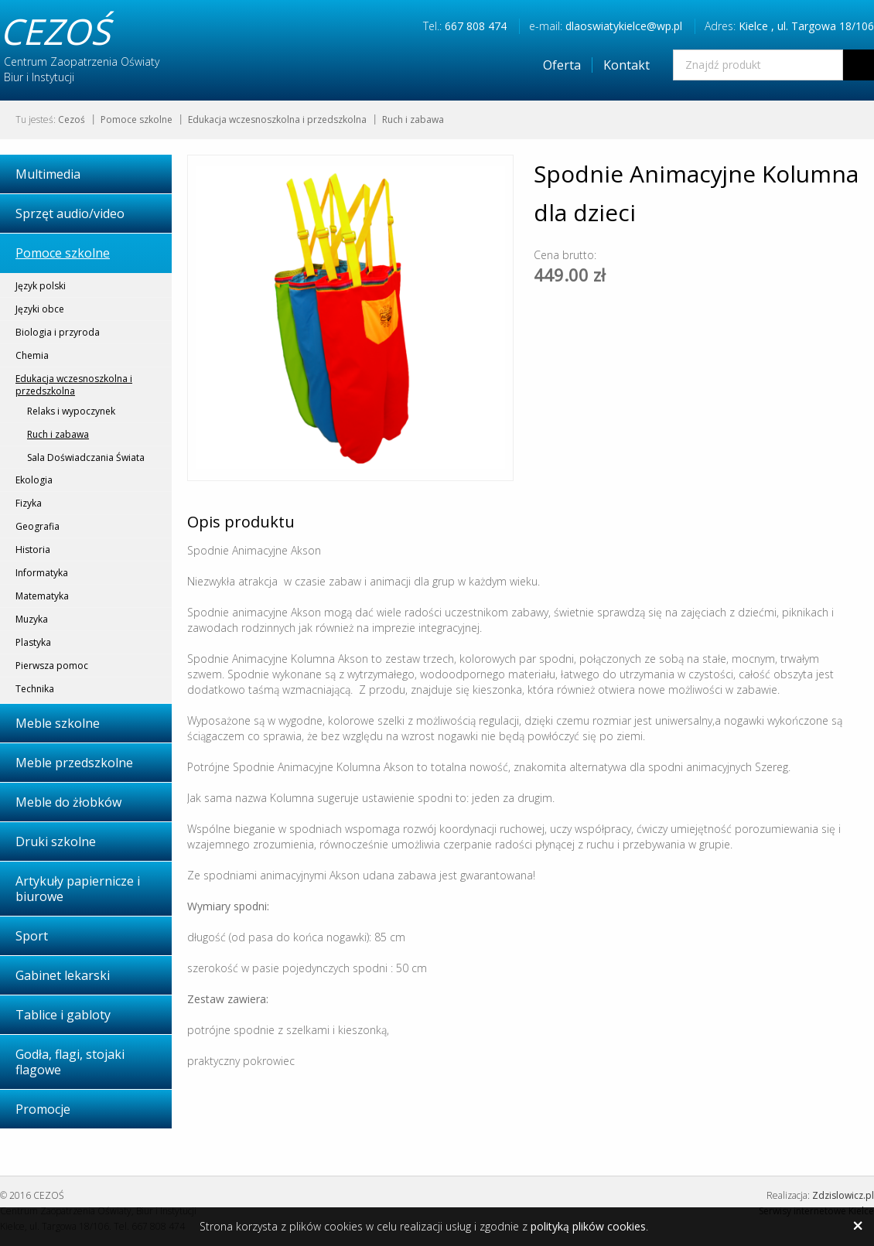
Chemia (32, 355)
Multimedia (47, 174)
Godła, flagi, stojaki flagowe (70, 1062)
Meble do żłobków (68, 802)
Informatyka (41, 572)
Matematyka (42, 596)
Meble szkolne (57, 723)
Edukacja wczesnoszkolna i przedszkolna (277, 119)
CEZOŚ (55, 31)
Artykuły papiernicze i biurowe (77, 888)
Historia (32, 549)
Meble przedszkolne (74, 762)
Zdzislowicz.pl (843, 1195)
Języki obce (39, 309)
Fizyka (28, 503)
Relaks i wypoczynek (71, 411)
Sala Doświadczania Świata (86, 457)
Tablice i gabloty (63, 1014)
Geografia (37, 526)
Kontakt (626, 65)
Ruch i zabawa (413, 119)
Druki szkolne (55, 841)
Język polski (40, 285)
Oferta (562, 65)
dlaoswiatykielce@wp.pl (623, 26)
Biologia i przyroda (57, 332)
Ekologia (34, 479)
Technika (34, 688)
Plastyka (33, 642)
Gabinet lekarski (62, 975)
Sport (31, 935)
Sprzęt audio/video (70, 213)
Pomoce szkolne (136, 119)
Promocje (42, 1109)
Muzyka (31, 619)
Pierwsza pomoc (51, 665)
